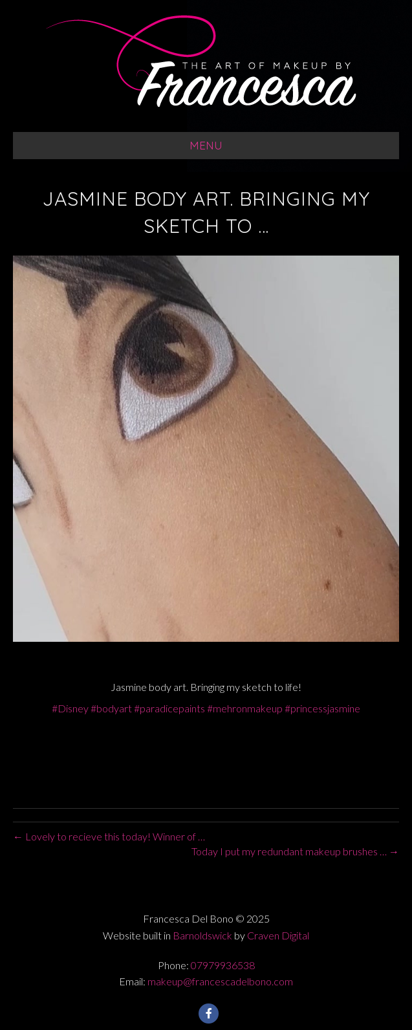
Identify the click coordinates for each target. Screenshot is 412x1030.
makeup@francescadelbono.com (220, 981)
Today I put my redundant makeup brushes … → (295, 851)
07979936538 (223, 965)
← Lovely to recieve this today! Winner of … (109, 836)
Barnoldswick (202, 935)
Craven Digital (278, 935)
